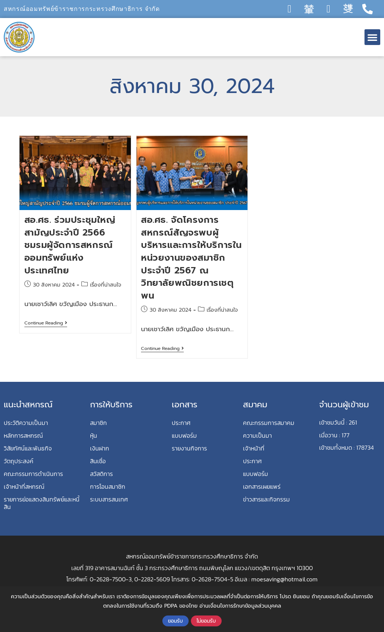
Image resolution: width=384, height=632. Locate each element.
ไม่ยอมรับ (206, 621)
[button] (372, 37)
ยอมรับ (175, 621)
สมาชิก (98, 422)
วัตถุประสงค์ (18, 460)
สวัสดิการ (101, 473)
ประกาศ (181, 422)
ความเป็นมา (257, 435)
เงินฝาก (99, 448)
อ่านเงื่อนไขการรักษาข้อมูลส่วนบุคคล (240, 606)
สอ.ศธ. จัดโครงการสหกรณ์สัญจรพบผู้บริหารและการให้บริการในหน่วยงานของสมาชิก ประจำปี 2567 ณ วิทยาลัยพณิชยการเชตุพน (191, 257)
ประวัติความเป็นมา (26, 422)
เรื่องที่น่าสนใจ (105, 285)
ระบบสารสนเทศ (109, 499)
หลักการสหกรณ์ (23, 435)
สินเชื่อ (98, 460)
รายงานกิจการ (189, 448)
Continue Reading (45, 323)
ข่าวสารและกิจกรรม (266, 499)
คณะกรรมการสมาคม (268, 422)
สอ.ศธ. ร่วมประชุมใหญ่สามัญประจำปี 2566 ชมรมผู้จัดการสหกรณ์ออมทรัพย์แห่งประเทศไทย (70, 245)
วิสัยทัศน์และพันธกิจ (28, 448)
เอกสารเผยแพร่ (261, 486)
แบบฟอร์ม (184, 435)
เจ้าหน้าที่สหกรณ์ (24, 486)
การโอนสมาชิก (107, 486)
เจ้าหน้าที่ (253, 448)
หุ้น (93, 435)
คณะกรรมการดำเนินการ (33, 473)
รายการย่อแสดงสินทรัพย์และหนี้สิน (42, 503)
